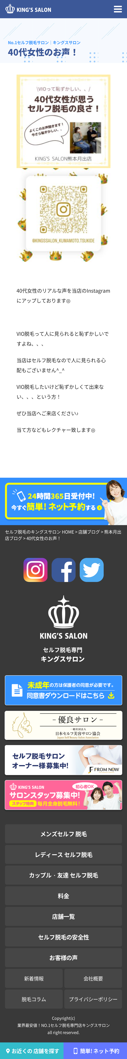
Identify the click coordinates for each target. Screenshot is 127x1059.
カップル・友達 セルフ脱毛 (63, 875)
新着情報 (34, 978)
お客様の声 (63, 957)
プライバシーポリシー (93, 999)
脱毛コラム (34, 999)
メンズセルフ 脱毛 (63, 833)
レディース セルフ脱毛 (63, 854)
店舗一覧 (63, 916)
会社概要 (93, 978)
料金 (63, 895)
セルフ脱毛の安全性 (63, 937)
